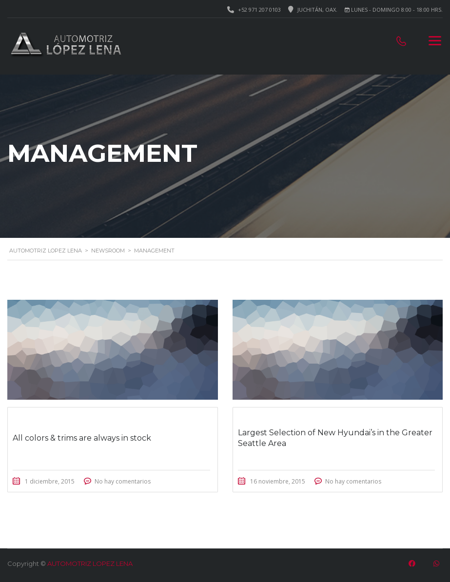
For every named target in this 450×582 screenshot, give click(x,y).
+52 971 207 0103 (259, 9)
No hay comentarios (123, 481)
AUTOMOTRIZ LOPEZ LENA (90, 563)
